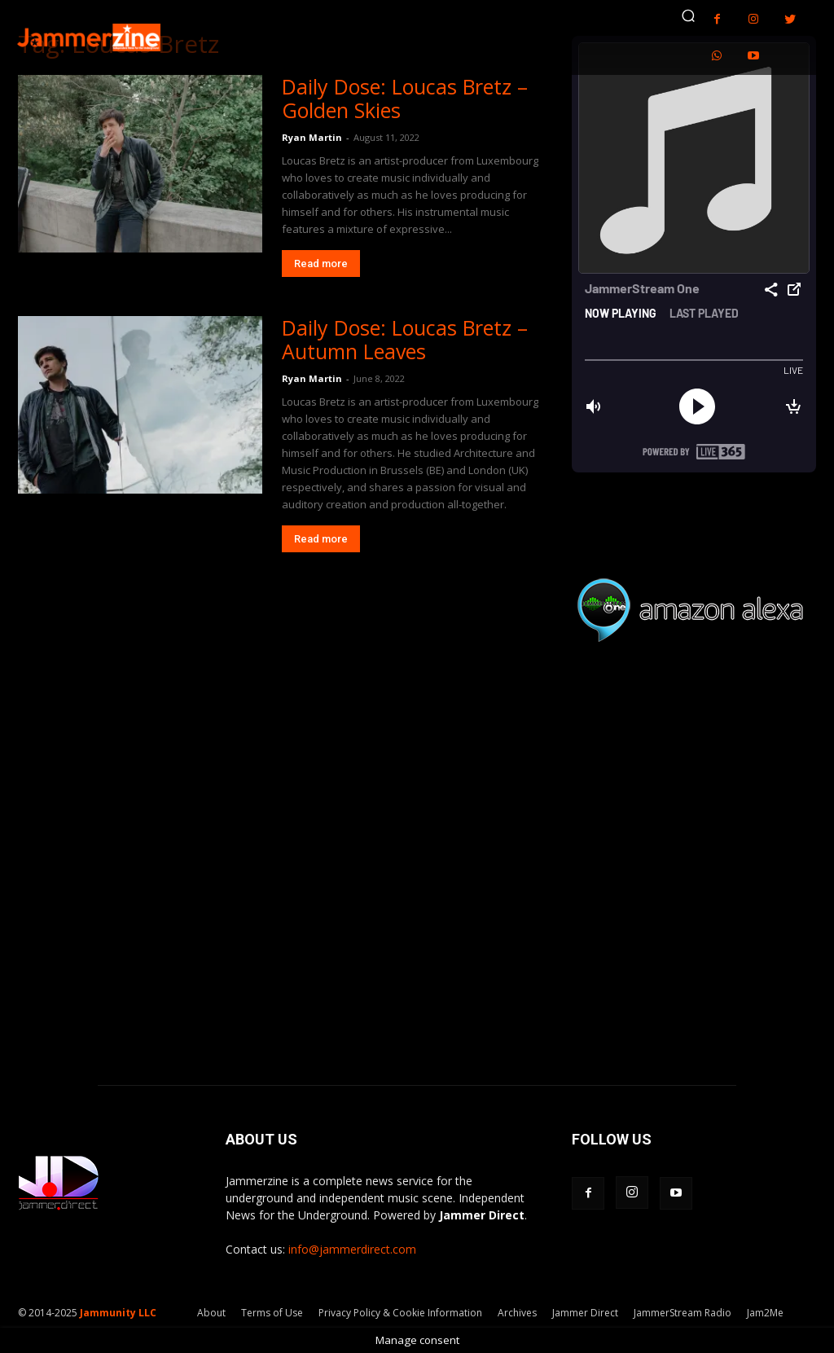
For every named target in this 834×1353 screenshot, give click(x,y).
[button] (688, 15)
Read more (321, 263)
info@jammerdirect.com (352, 1249)
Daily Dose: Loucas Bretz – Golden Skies (405, 98)
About (211, 1313)
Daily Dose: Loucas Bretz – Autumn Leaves (405, 339)
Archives (517, 1313)
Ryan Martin (312, 137)
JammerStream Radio (682, 1313)
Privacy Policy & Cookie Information (400, 1313)
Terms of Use (272, 1313)
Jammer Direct (585, 1313)
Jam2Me (765, 1313)
